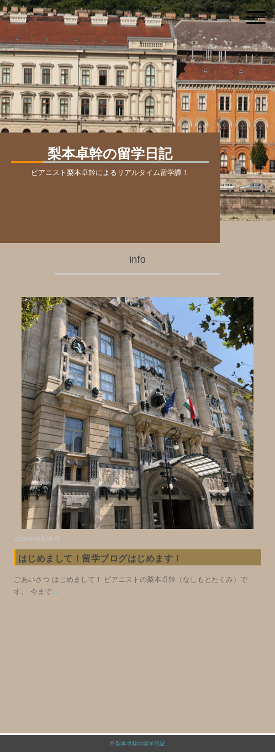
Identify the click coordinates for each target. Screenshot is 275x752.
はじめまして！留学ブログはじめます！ (100, 558)
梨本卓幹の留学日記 (140, 743)
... (55, 591)
